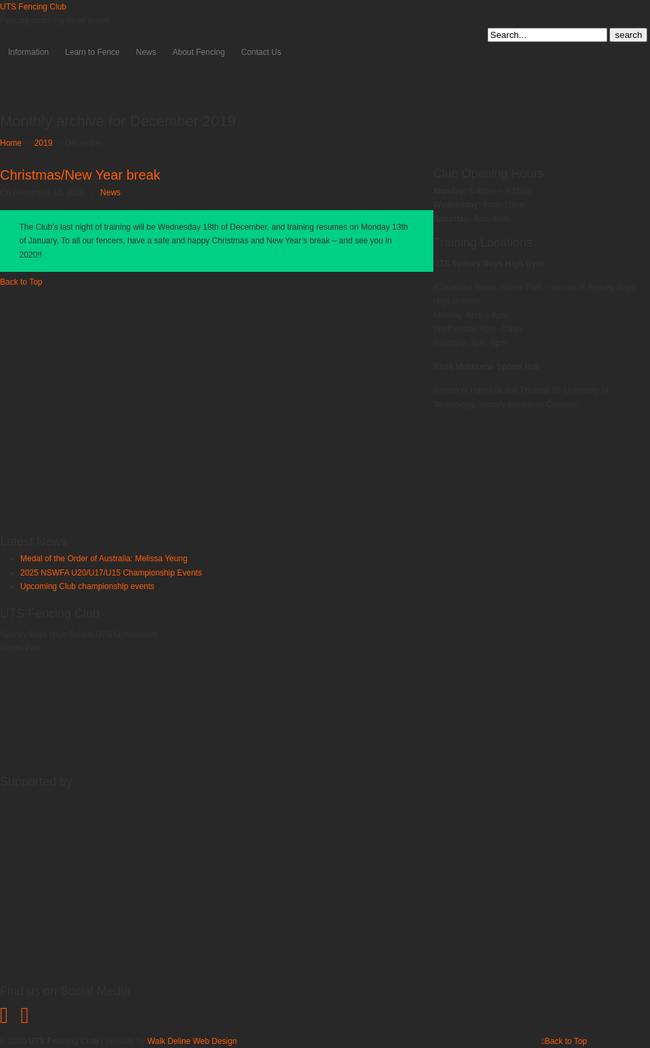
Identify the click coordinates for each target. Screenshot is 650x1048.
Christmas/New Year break (80, 174)
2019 (44, 143)
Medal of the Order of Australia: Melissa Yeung (104, 558)
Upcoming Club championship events (87, 586)
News (110, 192)
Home (11, 143)
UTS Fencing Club (33, 7)
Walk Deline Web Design (192, 1041)
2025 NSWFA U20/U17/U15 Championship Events (111, 573)
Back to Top (21, 282)
